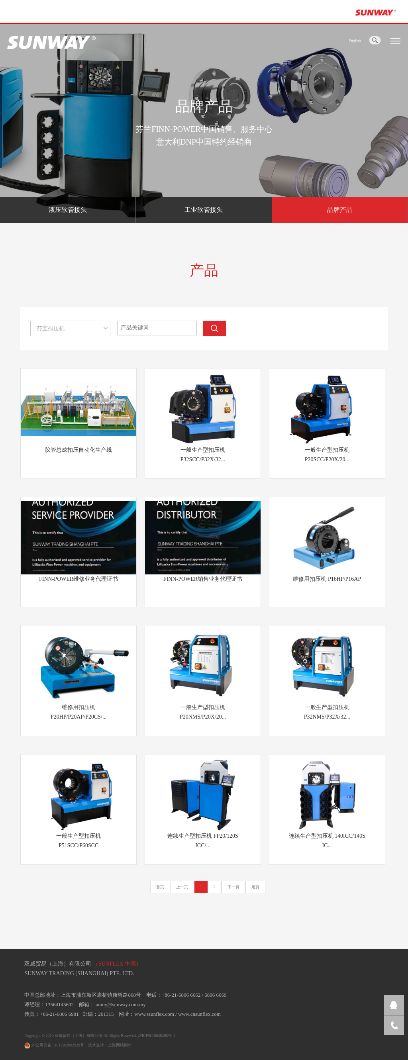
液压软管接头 (68, 209)
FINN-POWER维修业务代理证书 (78, 579)
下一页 (233, 887)
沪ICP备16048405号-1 (156, 1035)
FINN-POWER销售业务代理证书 (202, 579)
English (355, 41)
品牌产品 (340, 209)
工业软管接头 (203, 209)
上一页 (182, 887)
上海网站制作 (120, 1045)
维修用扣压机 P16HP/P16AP (327, 579)
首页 (160, 887)
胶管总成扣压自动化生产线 (78, 450)
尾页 (255, 887)
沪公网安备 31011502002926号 (54, 1045)
